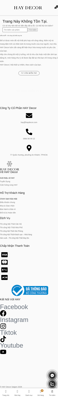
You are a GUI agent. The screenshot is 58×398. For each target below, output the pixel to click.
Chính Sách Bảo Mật (8, 199)
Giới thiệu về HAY (7, 178)
